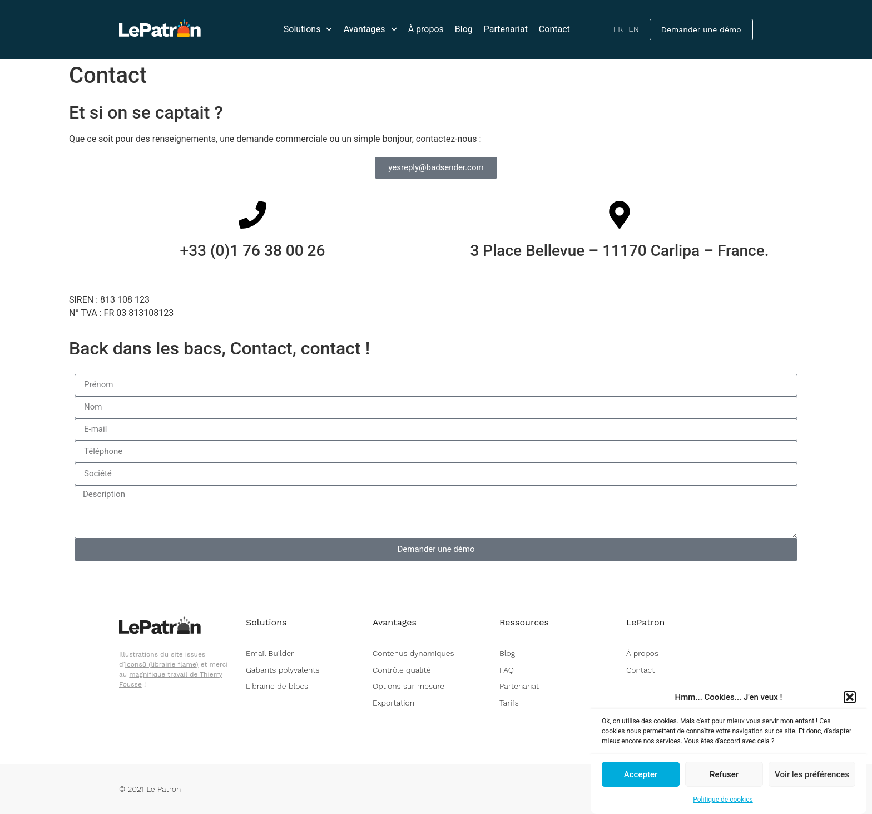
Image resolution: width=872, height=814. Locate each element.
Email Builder (270, 653)
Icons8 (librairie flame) (162, 664)
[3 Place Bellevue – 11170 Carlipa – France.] (619, 215)
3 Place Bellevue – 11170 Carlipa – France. (619, 250)
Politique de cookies (722, 801)
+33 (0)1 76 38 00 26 (252, 250)
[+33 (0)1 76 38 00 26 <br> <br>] (252, 215)
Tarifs (509, 702)
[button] (849, 698)
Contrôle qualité (402, 669)
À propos (426, 29)
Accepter (640, 776)
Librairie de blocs (277, 686)
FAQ (506, 669)
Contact (554, 29)
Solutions (308, 29)
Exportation (393, 702)
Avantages (370, 29)
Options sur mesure (408, 686)
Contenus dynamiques (413, 653)
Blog (464, 29)
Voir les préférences (812, 776)
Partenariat (506, 29)
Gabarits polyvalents (282, 669)
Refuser (724, 776)
